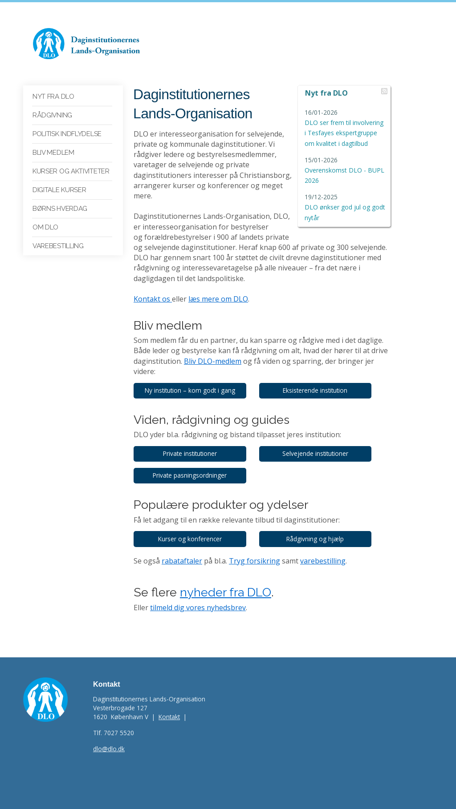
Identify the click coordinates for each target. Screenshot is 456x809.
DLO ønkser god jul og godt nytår (345, 207)
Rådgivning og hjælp (315, 539)
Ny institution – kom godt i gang (190, 390)
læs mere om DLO (218, 299)
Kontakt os (153, 299)
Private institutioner (190, 453)
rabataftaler (182, 561)
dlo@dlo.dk (109, 749)
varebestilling (323, 561)
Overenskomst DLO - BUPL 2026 (344, 170)
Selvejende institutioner (315, 453)
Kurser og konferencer (190, 539)
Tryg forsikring (254, 561)
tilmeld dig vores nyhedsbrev (198, 607)
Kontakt (169, 716)
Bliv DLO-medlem (212, 361)
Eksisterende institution (315, 390)
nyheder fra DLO (225, 592)
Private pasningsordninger (190, 475)
